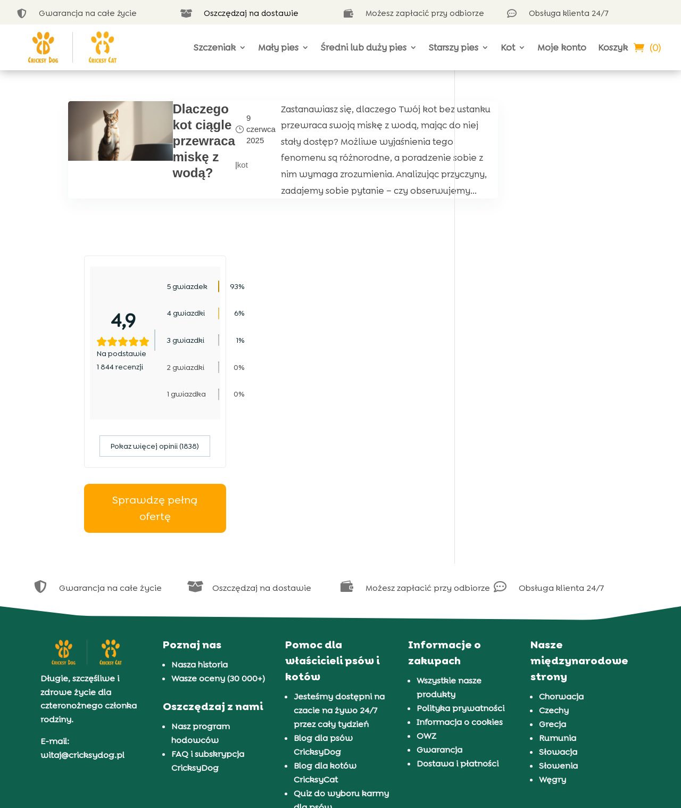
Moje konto (561, 47)
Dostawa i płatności (458, 625)
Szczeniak (215, 47)
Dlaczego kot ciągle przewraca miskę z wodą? (190, 141)
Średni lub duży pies (363, 47)
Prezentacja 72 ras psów (343, 682)
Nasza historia (199, 526)
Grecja (552, 585)
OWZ (426, 597)
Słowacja (558, 613)
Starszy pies (453, 47)
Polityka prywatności (460, 569)
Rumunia (557, 599)
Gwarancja (439, 611)
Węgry (552, 641)
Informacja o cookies (460, 583)
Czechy (554, 572)
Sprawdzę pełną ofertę (542, 369)
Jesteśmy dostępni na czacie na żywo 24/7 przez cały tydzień (339, 572)
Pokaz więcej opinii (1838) (542, 307)
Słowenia (558, 627)
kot (228, 180)
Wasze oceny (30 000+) (218, 540)
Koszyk (613, 47)
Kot (508, 47)
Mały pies (278, 47)
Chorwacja (561, 558)
